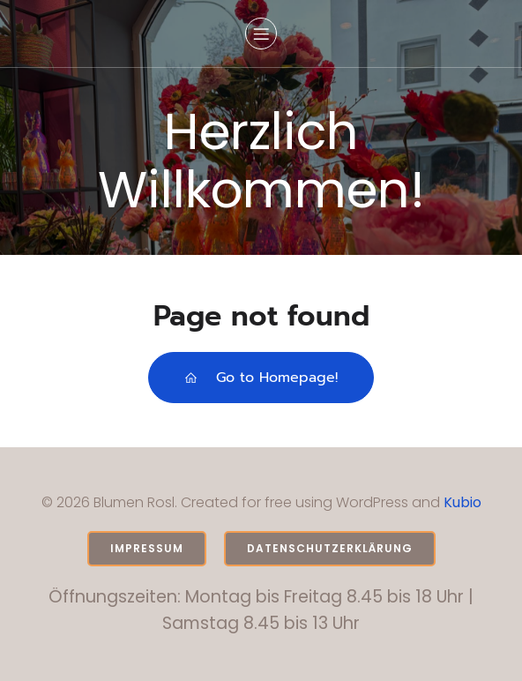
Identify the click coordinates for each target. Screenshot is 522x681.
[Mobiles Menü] (261, 33)
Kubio (462, 502)
